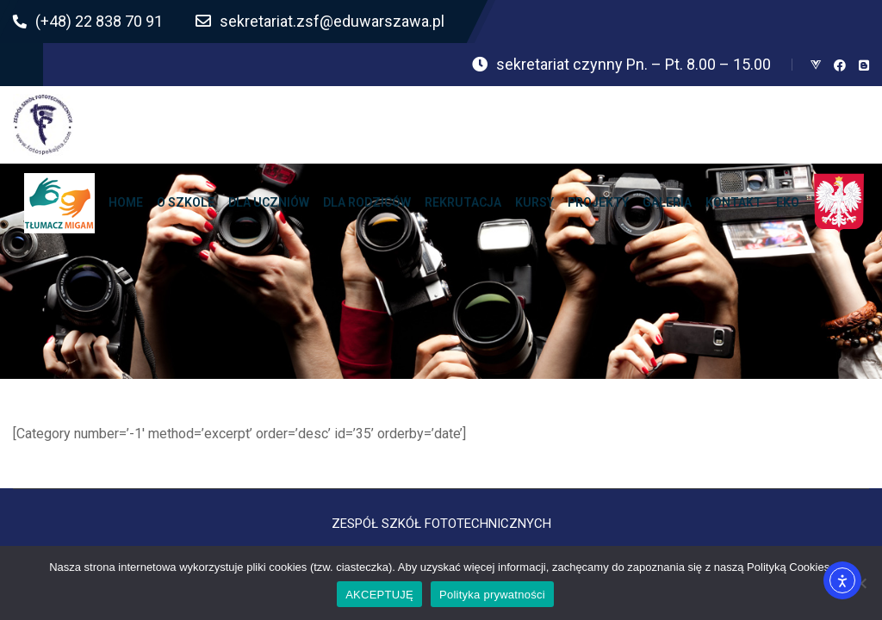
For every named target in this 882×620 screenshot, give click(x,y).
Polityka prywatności (492, 594)
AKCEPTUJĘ (379, 594)
